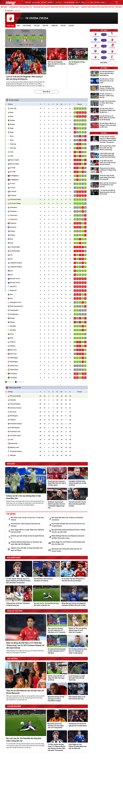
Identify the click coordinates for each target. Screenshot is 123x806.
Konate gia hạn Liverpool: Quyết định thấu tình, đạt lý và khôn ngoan (70, 7)
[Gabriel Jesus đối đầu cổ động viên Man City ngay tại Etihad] (28, 549)
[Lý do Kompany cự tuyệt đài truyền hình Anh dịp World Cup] (78, 672)
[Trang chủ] (9, 11)
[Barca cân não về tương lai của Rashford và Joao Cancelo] (103, 185)
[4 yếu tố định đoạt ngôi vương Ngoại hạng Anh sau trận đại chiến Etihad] (103, 155)
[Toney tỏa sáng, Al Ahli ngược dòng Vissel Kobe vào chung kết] (103, 178)
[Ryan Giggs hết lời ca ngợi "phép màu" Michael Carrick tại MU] (28, 531)
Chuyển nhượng (69, 2)
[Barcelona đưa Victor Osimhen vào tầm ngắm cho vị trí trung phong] (57, 720)
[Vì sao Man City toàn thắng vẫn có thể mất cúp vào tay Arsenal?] (74, 573)
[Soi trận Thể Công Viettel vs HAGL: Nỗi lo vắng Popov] (103, 103)
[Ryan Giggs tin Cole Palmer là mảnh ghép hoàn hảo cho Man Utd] (69, 543)
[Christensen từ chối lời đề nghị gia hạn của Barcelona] (78, 720)
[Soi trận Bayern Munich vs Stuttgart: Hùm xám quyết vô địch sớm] (103, 125)
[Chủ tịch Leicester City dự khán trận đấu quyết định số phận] (78, 499)
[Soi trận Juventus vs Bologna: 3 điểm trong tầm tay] (103, 96)
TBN (83, 2)
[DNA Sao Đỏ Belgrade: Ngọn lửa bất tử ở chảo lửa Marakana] (57, 68)
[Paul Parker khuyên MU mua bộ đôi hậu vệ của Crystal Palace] (69, 525)
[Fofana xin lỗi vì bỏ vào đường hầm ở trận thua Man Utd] (25, 488)
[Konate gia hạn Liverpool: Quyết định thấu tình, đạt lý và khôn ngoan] (57, 477)
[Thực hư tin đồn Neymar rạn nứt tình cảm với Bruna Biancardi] (25, 682)
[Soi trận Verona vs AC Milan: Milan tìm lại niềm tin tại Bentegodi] (103, 118)
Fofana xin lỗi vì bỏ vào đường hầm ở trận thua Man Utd (27, 7)
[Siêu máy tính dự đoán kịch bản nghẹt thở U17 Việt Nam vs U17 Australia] (57, 624)
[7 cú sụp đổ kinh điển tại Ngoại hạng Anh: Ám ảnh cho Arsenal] (103, 192)
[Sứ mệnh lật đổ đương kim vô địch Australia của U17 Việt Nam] (57, 645)
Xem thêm (103, 62)
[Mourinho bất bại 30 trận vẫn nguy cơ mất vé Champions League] (57, 693)
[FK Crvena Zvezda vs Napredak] (103, 57)
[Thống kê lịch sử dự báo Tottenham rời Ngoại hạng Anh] (18, 596)
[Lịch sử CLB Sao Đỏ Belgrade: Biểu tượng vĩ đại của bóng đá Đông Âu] (25, 68)
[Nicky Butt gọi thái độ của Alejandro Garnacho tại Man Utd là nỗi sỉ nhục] (69, 537)
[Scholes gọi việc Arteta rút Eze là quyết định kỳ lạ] (28, 537)
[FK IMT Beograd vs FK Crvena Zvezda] (103, 52)
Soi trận (97, 2)
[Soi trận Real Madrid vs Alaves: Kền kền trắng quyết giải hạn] (103, 74)
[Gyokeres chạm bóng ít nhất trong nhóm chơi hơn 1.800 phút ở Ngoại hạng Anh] (57, 499)
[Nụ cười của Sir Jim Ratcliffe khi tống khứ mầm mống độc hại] (46, 596)
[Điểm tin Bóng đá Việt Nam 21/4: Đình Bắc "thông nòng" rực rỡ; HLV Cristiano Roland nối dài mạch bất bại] (25, 634)
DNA (91, 2)
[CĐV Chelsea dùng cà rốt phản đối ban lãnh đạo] (78, 693)
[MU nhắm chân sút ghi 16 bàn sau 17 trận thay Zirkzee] (28, 518)
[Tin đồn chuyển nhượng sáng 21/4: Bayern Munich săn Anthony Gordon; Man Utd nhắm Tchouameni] (18, 573)
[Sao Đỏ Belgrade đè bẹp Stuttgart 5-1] (78, 68)
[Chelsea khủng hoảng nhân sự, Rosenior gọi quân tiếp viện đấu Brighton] (28, 543)
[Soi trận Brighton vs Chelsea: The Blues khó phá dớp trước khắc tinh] (103, 88)
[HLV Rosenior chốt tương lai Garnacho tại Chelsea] (28, 525)
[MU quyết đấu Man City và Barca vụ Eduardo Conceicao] (69, 518)
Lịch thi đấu (36, 2)
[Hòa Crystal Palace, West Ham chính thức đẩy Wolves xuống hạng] (103, 148)
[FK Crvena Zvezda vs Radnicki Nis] (103, 46)
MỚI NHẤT (28, 2)
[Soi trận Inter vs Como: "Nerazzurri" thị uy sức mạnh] (103, 81)
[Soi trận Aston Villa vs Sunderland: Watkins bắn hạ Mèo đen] (103, 111)
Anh (78, 2)
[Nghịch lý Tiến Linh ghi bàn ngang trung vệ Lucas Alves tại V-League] (78, 624)
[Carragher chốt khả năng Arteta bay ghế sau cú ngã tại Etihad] (78, 477)
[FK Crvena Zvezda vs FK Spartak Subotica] (103, 34)
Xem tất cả (46, 92)
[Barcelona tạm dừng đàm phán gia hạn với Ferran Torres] (69, 550)
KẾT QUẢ (43, 2)
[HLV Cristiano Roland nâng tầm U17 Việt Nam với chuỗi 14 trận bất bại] (78, 645)
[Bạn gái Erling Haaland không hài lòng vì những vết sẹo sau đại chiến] (69, 531)
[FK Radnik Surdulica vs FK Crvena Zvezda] (103, 40)
